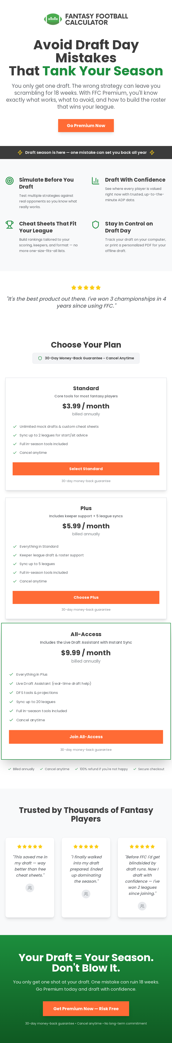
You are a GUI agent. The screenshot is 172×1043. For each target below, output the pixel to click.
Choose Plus (86, 597)
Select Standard (86, 468)
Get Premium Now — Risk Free (86, 1009)
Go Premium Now (86, 126)
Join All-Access (86, 737)
